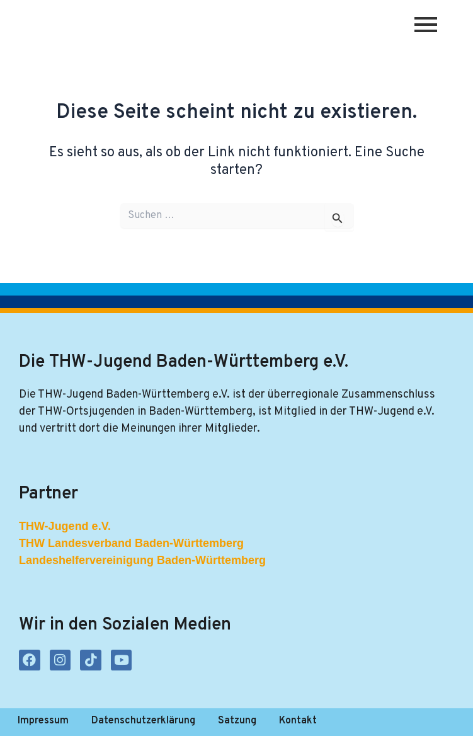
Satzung (237, 721)
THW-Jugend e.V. (65, 526)
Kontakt (298, 721)
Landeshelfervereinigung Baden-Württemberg (142, 560)
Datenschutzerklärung (143, 721)
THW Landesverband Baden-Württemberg (131, 543)
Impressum (43, 721)
